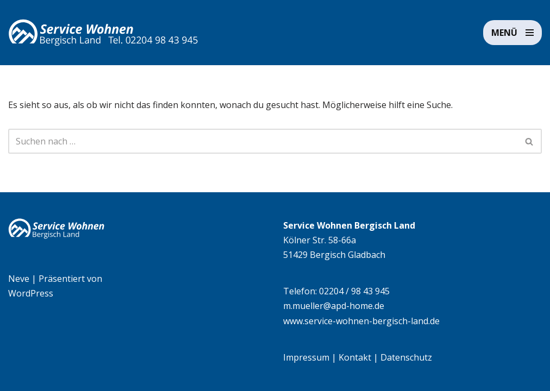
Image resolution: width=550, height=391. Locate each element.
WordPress (30, 293)
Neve (18, 279)
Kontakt (355, 357)
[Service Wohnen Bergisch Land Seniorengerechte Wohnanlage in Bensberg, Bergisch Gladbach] (103, 32)
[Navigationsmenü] (512, 32)
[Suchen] (262, 141)
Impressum (306, 357)
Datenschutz (406, 357)
